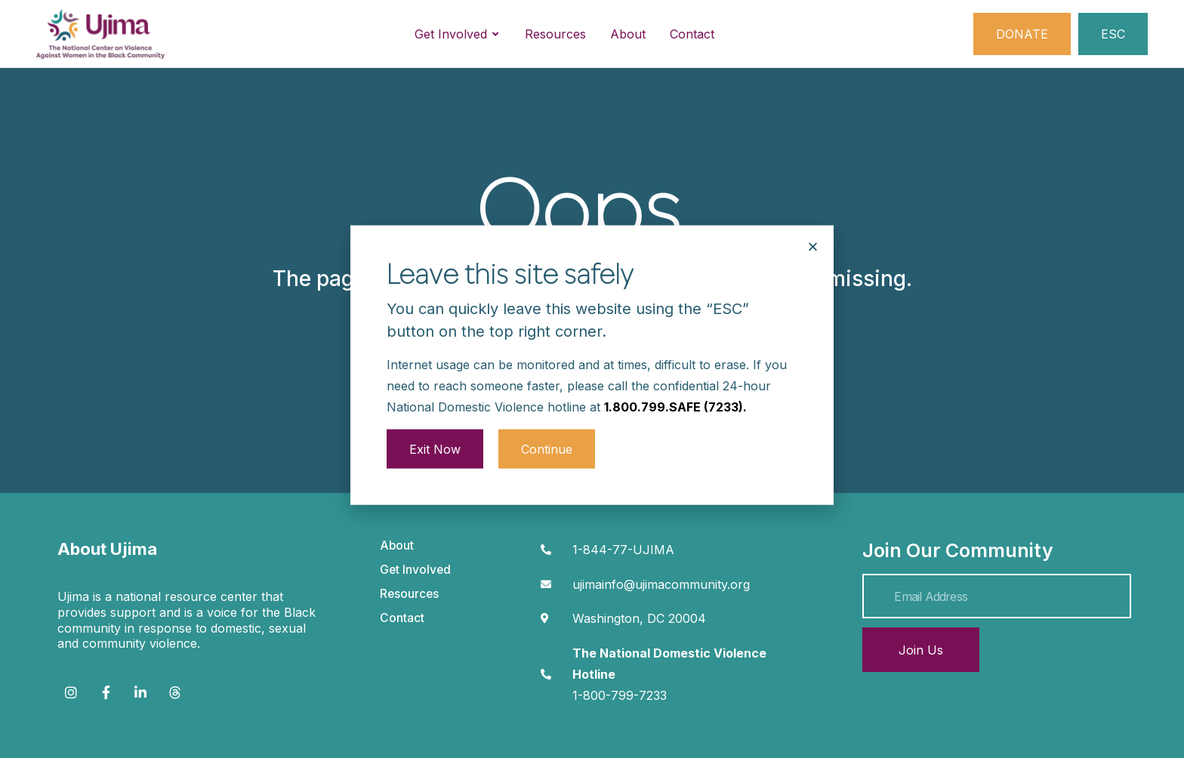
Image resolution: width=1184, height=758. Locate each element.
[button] (813, 225)
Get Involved (415, 569)
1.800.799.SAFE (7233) (673, 385)
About (397, 545)
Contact (402, 618)
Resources (409, 594)
